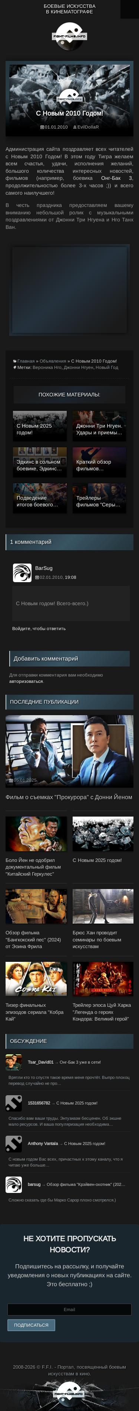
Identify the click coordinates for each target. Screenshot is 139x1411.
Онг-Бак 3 (116, 178)
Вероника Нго (47, 367)
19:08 (70, 577)
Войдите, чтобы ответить (39, 628)
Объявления (53, 361)
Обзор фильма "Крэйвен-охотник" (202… (86, 1184)
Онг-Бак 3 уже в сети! (80, 1062)
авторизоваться (26, 681)
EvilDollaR (88, 127)
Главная (26, 361)
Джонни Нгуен (78, 367)
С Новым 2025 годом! (76, 1103)
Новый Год (107, 367)
